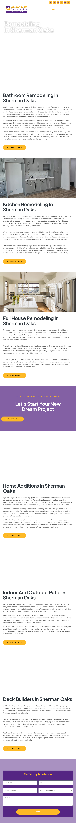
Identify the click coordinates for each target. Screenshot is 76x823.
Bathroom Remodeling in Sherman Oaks (30, 97)
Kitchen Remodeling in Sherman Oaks (28, 206)
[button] (53, 9)
